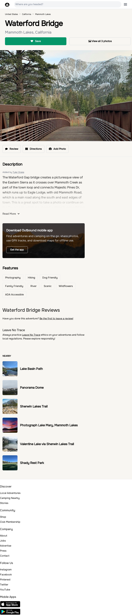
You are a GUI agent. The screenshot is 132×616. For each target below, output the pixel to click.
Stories (4, 503)
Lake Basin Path (31, 369)
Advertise (5, 545)
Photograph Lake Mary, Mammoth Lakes (49, 425)
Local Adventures (10, 493)
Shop (3, 516)
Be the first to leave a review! (56, 318)
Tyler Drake (18, 172)
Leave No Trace (31, 334)
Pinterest (5, 579)
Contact (4, 555)
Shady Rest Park (32, 463)
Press (3, 550)
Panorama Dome (32, 388)
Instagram (6, 569)
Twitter (4, 584)
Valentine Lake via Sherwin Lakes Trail (47, 444)
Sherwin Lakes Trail (33, 406)
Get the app (17, 249)
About (3, 535)
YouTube (5, 589)
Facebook (6, 574)
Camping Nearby (10, 498)
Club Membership (10, 521)
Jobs (3, 540)
